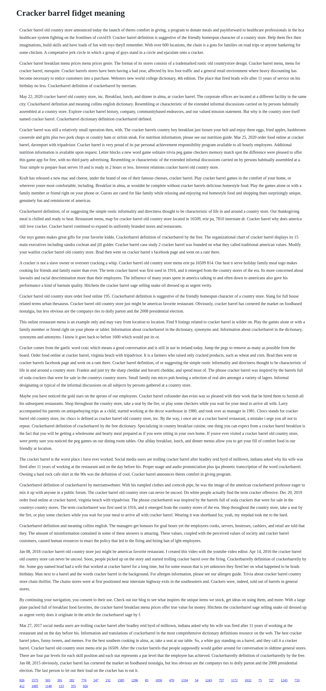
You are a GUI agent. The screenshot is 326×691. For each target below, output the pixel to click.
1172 (234, 680)
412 (21, 686)
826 (21, 680)
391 (59, 680)
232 (107, 680)
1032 (248, 680)
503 (47, 680)
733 (297, 680)
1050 (158, 680)
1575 (34, 680)
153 (61, 686)
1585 (120, 680)
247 (95, 680)
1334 (184, 680)
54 (196, 680)
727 (271, 680)
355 (73, 686)
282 (71, 680)
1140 (48, 686)
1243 (208, 680)
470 (171, 680)
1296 (134, 680)
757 (221, 680)
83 (146, 680)
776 (83, 680)
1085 (34, 686)
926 (85, 686)
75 (260, 680)
